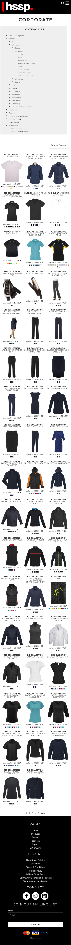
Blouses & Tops (24, 60)
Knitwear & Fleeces (25, 76)
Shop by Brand (15, 119)
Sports (17, 82)
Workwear (19, 79)
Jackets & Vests (24, 73)
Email (10, 910)
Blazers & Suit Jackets (26, 64)
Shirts (20, 54)
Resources (35, 840)
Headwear (13, 110)
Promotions (13, 125)
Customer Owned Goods (18, 132)
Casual (17, 48)
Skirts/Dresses (23, 70)
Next (43, 813)
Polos (20, 57)
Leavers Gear (14, 122)
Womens (15, 45)
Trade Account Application (35, 881)
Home (35, 830)
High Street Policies (35, 860)
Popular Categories (16, 36)
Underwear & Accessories (22, 107)
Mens (14, 42)
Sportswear (16, 98)
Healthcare (16, 101)
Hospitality (16, 104)
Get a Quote (35, 847)
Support (35, 844)
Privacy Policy (35, 870)
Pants (20, 67)
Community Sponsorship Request (35, 877)
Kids (13, 85)
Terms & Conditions (35, 867)
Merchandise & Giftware (18, 116)
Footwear (12, 113)
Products (35, 833)
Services (35, 837)
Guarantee (35, 863)
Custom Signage (15, 128)
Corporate (16, 91)
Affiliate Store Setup (35, 874)
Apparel (12, 39)
